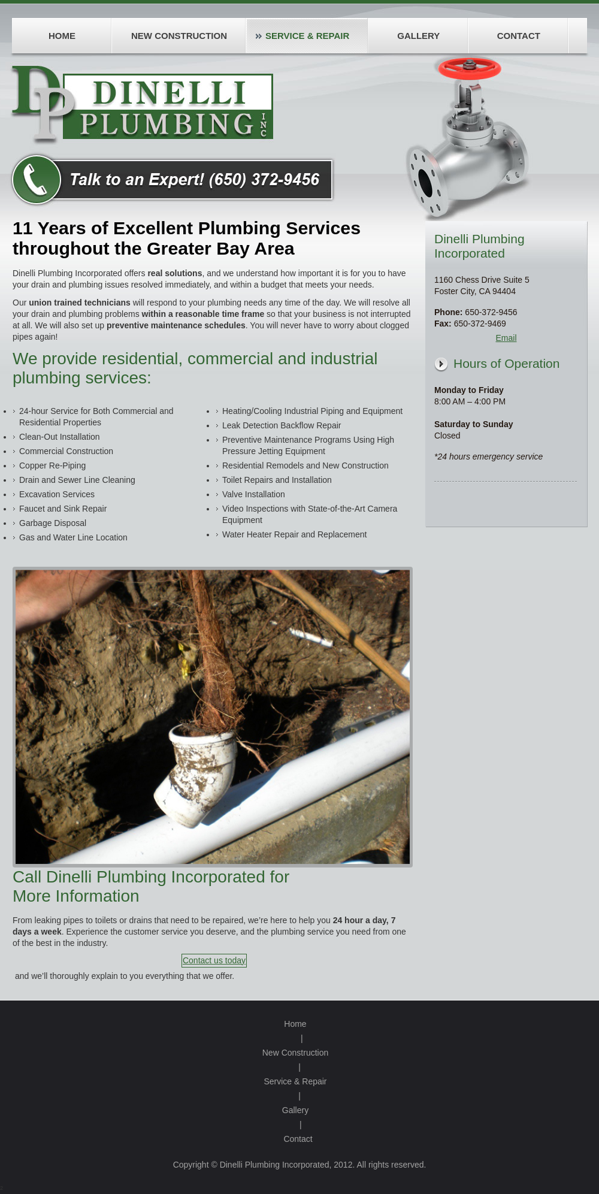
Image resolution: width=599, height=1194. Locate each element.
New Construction (295, 1052)
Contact (297, 1139)
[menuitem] (61, 35)
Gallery (295, 1110)
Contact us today (214, 960)
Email (505, 338)
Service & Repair (295, 1081)
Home (295, 1024)
